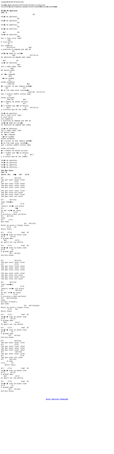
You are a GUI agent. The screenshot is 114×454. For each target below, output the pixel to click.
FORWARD (64, 451)
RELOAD (55, 451)
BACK (48, 451)
